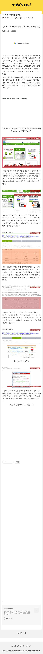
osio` (4, 651)
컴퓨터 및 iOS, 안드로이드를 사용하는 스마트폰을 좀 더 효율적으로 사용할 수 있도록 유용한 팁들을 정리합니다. (17, 612)
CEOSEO (38, 651)
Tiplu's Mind (21, 5)
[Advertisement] (21, 43)
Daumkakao (23, 651)
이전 (18, 633)
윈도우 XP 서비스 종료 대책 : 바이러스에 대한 (17, 18)
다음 (25, 633)
